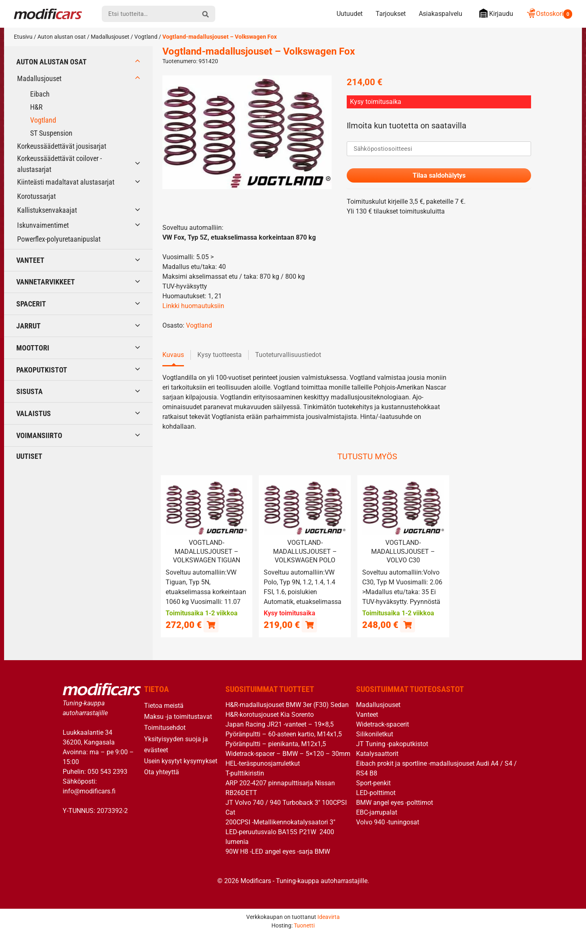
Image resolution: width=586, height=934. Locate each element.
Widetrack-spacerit (382, 724)
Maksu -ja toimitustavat (178, 716)
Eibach (40, 94)
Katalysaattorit (377, 754)
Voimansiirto (39, 435)
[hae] (205, 14)
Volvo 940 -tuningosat (387, 822)
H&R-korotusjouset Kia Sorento (269, 714)
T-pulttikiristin (244, 773)
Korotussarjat (36, 196)
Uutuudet (350, 14)
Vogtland (145, 36)
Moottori (32, 348)
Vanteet (30, 260)
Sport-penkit (373, 783)
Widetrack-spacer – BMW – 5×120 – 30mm (287, 754)
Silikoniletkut (374, 734)
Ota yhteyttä (161, 772)
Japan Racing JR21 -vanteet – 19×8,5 (279, 724)
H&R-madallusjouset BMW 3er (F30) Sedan (287, 705)
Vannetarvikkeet (45, 282)
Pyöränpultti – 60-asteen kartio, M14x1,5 (283, 734)
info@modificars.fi (89, 791)
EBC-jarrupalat (376, 812)
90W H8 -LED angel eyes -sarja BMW (277, 851)
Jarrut (28, 326)
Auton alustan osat (61, 36)
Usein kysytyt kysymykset (180, 760)
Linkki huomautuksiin (193, 306)
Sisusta (29, 391)
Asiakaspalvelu (440, 14)
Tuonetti (304, 925)
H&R (36, 107)
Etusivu (23, 36)
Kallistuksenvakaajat (47, 210)
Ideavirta (328, 917)
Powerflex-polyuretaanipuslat (59, 239)
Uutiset (29, 456)
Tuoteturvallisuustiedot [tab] (288, 355)
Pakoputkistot (41, 370)
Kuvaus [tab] (173, 355)
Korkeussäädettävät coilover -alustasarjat (59, 164)
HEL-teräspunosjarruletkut (262, 763)
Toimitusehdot (165, 727)
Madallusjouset (110, 36)
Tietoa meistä (164, 705)
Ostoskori (549, 13)
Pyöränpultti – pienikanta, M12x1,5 (275, 744)
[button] (211, 624)
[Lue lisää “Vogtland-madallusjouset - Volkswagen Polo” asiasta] (309, 624)
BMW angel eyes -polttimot (394, 802)
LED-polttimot (376, 793)
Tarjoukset (391, 14)
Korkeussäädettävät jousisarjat (61, 146)
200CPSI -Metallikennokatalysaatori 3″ (280, 822)
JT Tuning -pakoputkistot (392, 744)
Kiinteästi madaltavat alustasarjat (65, 182)
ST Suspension (51, 133)
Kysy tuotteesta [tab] (219, 355)
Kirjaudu (494, 13)
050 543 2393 (107, 771)
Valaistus (33, 413)
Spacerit (31, 304)
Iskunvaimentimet (43, 225)
